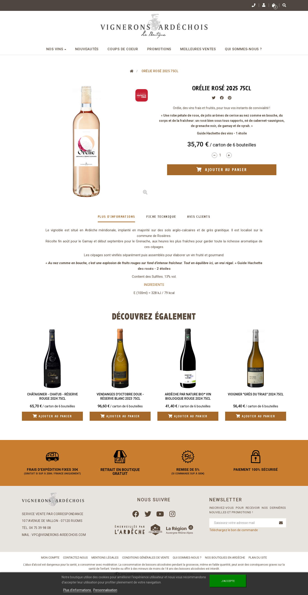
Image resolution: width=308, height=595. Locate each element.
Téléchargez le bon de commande (233, 532)
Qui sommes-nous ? (187, 559)
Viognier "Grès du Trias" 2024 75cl (255, 394)
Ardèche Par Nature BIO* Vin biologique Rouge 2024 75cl (188, 396)
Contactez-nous (75, 559)
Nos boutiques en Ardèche (225, 559)
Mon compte (50, 559)
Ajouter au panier (52, 416)
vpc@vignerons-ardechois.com (59, 536)
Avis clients (198, 217)
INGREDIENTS (154, 285)
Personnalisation (105, 590)
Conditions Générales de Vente (145, 559)
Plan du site (258, 559)
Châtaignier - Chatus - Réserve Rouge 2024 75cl (52, 396)
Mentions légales (105, 559)
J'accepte (228, 581)
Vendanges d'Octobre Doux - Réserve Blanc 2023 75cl (120, 396)
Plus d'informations (116, 217)
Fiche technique (161, 217)
